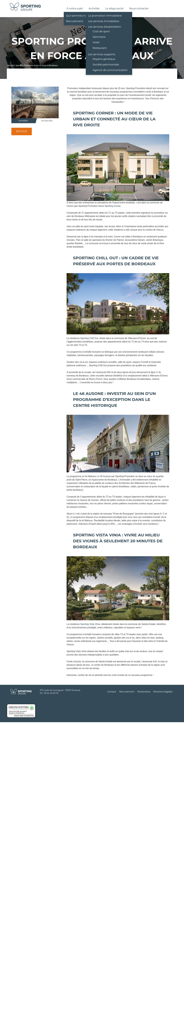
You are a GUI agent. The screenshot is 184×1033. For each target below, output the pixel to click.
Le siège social (114, 8)
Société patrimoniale (106, 64)
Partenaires (143, 691)
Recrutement (74, 21)
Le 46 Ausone (104, 476)
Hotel (96, 42)
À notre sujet (75, 8)
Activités (94, 8)
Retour (21, 131)
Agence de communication (110, 70)
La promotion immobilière (105, 15)
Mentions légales (162, 691)
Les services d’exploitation (104, 26)
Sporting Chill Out (89, 338)
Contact (111, 691)
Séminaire (99, 37)
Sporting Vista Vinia (90, 624)
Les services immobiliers (103, 21)
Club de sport (101, 31)
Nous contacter (139, 8)
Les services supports (101, 54)
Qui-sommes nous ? (79, 15)
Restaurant (100, 48)
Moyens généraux (104, 59)
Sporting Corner (112, 206)
